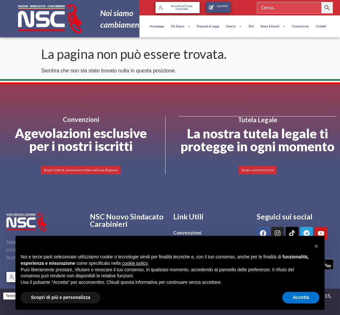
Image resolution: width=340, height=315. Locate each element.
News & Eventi (272, 26)
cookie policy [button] (134, 263)
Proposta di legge (208, 26)
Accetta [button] (301, 297)
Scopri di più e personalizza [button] (60, 297)
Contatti (321, 26)
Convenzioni (300, 26)
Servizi (233, 26)
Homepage (157, 26)
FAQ (251, 26)
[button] (316, 246)
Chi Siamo (180, 26)
